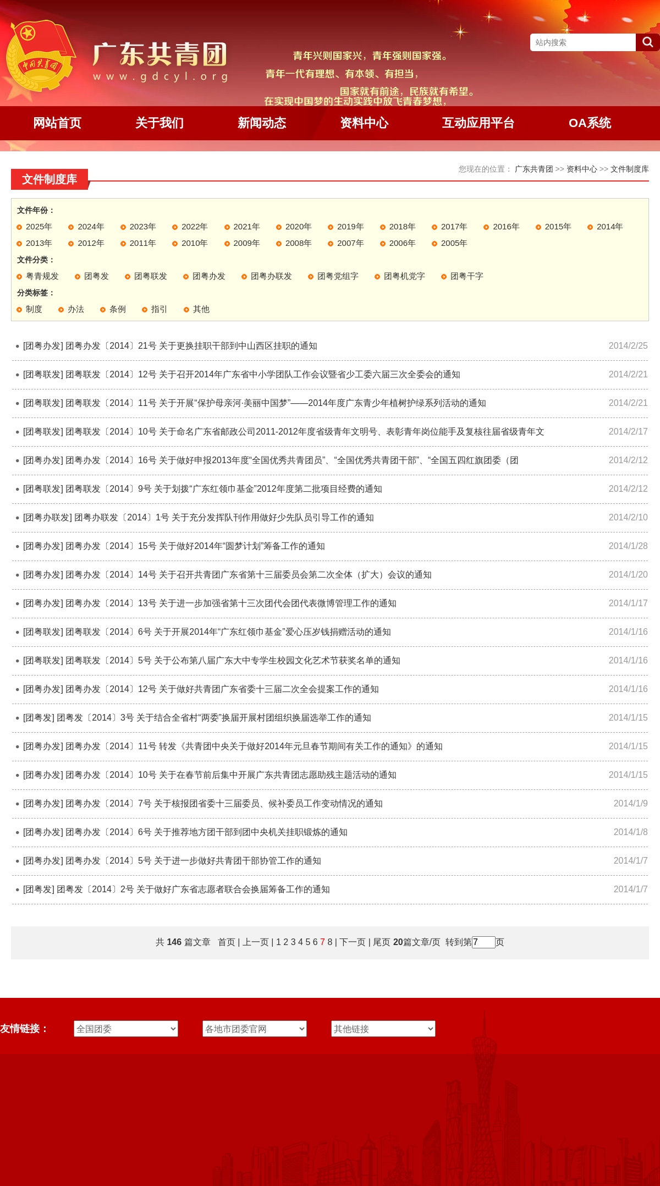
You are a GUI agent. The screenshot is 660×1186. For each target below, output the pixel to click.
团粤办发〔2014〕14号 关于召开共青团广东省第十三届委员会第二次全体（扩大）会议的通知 (248, 574)
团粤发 (96, 276)
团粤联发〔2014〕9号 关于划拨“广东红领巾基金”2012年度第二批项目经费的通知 (223, 488)
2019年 (350, 226)
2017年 (454, 226)
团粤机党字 (404, 276)
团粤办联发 (271, 276)
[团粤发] (38, 717)
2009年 (247, 243)
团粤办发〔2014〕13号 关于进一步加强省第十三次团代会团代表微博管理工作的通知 (231, 603)
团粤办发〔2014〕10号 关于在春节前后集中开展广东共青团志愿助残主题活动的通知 (231, 774)
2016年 (506, 226)
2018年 (402, 226)
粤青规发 (42, 276)
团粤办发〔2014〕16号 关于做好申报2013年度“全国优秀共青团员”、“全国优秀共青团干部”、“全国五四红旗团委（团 (292, 460)
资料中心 (581, 168)
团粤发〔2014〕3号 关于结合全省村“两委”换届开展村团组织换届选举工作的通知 (214, 717)
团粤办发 (209, 276)
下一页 (352, 942)
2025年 (39, 226)
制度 (34, 309)
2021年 (247, 226)
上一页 (256, 942)
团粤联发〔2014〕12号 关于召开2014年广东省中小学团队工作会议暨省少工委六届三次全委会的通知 (262, 374)
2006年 (402, 243)
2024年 (91, 226)
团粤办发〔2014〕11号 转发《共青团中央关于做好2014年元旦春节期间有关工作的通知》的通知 (253, 746)
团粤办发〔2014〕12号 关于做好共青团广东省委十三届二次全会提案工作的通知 (222, 689)
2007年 (350, 243)
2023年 (143, 226)
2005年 (454, 243)
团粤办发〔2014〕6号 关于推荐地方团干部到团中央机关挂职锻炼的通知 (206, 832)
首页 (226, 942)
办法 (76, 309)
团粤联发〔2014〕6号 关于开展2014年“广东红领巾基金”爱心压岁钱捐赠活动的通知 (228, 631)
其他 (201, 309)
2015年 (558, 226)
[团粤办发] (43, 345)
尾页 (381, 942)
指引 (159, 309)
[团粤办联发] (47, 517)
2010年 (195, 243)
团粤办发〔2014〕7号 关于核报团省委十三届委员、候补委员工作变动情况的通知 (224, 803)
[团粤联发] (43, 374)
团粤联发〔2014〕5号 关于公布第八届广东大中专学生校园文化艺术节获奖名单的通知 (232, 660)
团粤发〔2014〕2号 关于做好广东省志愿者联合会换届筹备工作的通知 (193, 889)
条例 (117, 309)
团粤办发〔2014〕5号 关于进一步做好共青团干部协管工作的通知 (193, 860)
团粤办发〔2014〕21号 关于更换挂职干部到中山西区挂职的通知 (191, 345)
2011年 (143, 243)
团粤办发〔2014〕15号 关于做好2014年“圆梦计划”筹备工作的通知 (195, 546)
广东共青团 (534, 168)
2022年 (195, 226)
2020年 (298, 226)
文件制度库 (629, 168)
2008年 (298, 243)
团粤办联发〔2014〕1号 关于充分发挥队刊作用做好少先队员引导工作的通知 (224, 517)
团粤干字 (466, 276)
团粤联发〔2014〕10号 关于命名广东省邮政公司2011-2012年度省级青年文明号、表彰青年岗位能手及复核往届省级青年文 (304, 431)
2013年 (39, 243)
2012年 (91, 243)
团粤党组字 (338, 276)
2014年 (610, 226)
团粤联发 (150, 276)
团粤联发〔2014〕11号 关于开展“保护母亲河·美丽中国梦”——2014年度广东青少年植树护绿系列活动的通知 (275, 403)
